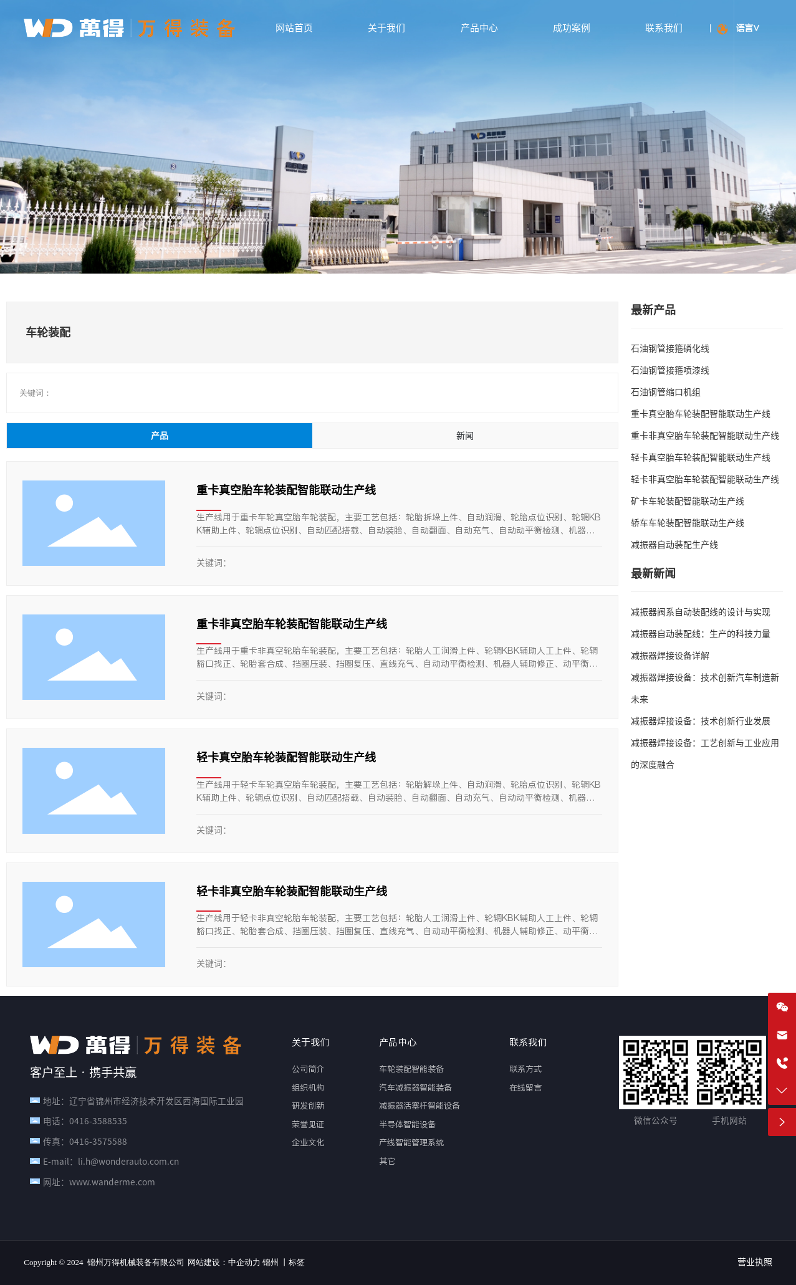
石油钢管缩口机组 (666, 392)
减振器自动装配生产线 (674, 544)
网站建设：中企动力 (224, 1262)
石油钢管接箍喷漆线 (670, 370)
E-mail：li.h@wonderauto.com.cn (111, 1161)
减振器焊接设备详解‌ (670, 655)
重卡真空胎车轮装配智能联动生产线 (286, 489)
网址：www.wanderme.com (99, 1182)
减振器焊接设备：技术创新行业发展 (700, 721)
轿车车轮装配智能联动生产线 (687, 522)
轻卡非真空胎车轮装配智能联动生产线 (291, 891)
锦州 (270, 1262)
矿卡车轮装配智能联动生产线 (687, 501)
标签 (297, 1262)
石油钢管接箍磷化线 (670, 348)
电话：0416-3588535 (85, 1121)
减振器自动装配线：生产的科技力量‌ (700, 633)
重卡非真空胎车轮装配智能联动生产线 (291, 623)
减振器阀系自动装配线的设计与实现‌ (700, 612)
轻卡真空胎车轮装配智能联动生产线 (286, 757)
